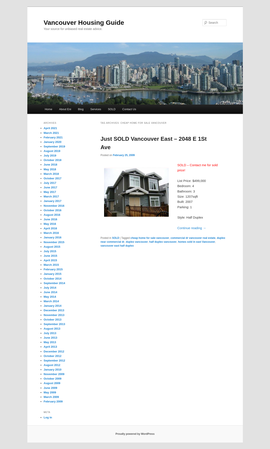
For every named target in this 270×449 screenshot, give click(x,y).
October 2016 (52, 210)
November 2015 (54, 242)
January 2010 (52, 369)
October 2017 (52, 178)
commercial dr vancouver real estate (193, 237)
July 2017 (50, 183)
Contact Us (129, 109)
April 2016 (50, 228)
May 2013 (50, 342)
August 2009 (52, 383)
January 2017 (52, 201)
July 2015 (50, 251)
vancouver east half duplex (117, 245)
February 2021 (53, 137)
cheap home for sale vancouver (150, 237)
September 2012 (54, 360)
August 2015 (52, 246)
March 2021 (51, 133)
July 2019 (50, 155)
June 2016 (50, 219)
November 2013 (54, 315)
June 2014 (50, 292)
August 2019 (52, 151)
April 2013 (50, 346)
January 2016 (52, 237)
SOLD (111, 109)
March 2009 (51, 397)
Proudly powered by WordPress (135, 433)
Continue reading (191, 228)
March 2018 (51, 173)
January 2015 (52, 273)
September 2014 (54, 283)
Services (95, 109)
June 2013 (50, 337)
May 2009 (50, 392)
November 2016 (54, 205)
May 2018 (50, 169)
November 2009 (54, 374)
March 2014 (51, 301)
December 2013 (54, 310)
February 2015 (53, 269)
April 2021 (50, 128)
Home (48, 109)
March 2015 (51, 264)
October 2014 (52, 278)
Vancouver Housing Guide (84, 22)
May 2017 (50, 192)
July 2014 (50, 287)
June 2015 (50, 255)
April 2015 (50, 260)
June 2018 (50, 164)
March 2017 (51, 196)
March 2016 (51, 233)
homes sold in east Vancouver (196, 241)
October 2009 (52, 378)
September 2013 (54, 324)
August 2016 (52, 214)
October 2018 (52, 160)
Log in (48, 417)
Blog (81, 109)
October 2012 (52, 356)
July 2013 (50, 333)
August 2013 (52, 328)
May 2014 (50, 296)
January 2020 (52, 142)
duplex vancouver (137, 241)
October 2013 (52, 319)
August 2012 (52, 365)
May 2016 (50, 223)
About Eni (65, 109)
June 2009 (50, 388)
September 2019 (54, 146)
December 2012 (54, 351)
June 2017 (50, 187)
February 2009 (53, 401)
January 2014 (52, 305)
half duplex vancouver (163, 241)
